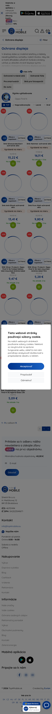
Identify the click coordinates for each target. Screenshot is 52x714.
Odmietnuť (26, 380)
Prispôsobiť (26, 374)
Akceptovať (26, 366)
